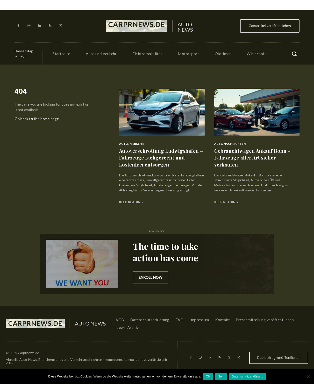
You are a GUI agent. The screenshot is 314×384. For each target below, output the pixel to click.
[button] (294, 53)
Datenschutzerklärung (247, 376)
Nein (221, 376)
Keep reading (131, 202)
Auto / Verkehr (131, 143)
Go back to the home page (36, 120)
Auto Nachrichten (230, 143)
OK (208, 376)
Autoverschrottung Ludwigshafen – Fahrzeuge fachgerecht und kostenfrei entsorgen (161, 157)
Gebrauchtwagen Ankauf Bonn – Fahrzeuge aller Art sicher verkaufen (255, 157)
